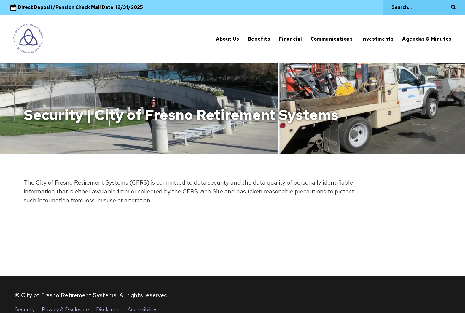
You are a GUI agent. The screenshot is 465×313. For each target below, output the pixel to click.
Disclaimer (108, 309)
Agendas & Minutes (427, 39)
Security (25, 309)
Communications (331, 39)
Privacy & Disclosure (65, 309)
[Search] (419, 7)
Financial (290, 39)
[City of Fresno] (28, 38)
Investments (377, 39)
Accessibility (142, 309)
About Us (227, 39)
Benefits (259, 39)
